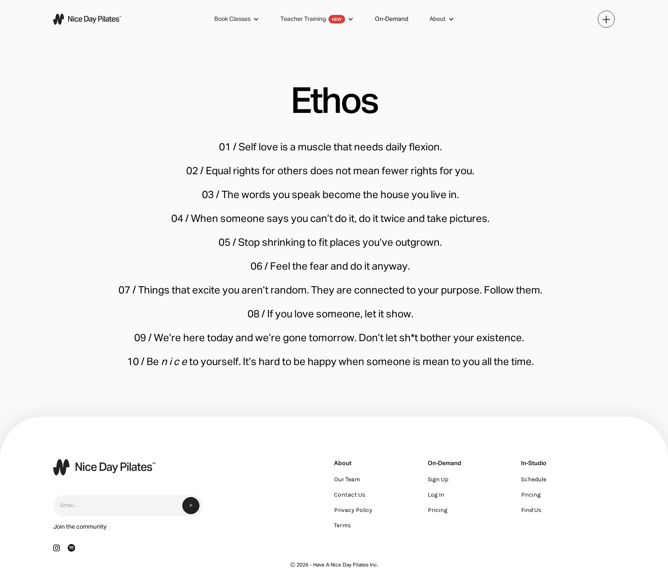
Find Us (531, 510)
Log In (436, 494)
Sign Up (438, 479)
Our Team (347, 479)
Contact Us (350, 494)
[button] (236, 19)
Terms (342, 525)
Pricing (437, 510)
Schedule (533, 479)
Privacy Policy (353, 510)
